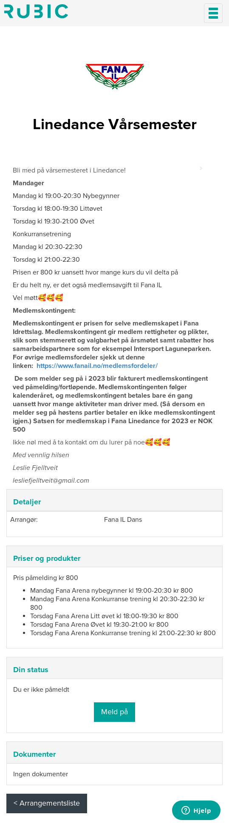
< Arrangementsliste (47, 803)
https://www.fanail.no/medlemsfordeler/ (97, 366)
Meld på (114, 711)
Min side (36, 11)
